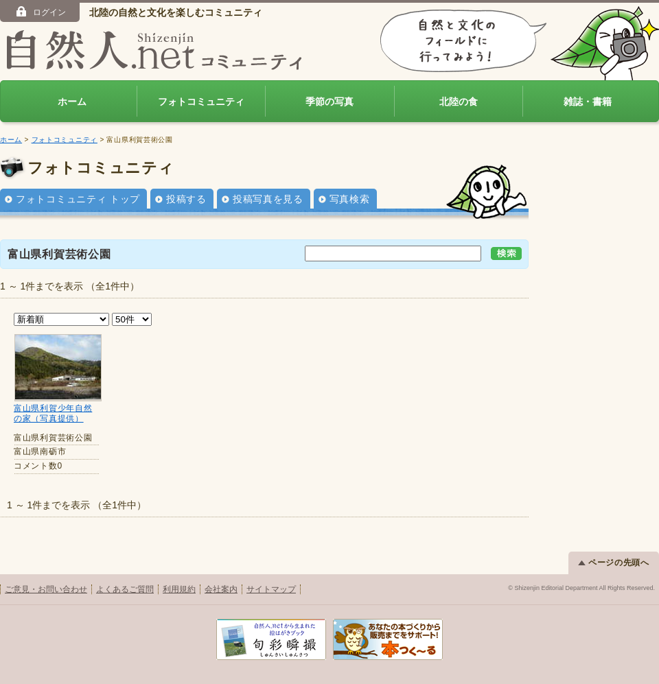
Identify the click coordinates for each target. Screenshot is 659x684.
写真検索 (350, 198)
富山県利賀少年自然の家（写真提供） (53, 413)
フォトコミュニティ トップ (78, 198)
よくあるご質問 (125, 589)
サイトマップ (271, 589)
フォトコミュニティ (201, 101)
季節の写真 (329, 101)
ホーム (72, 101)
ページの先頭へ (613, 562)
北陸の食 (458, 101)
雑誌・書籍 (588, 101)
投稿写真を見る (268, 198)
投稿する (186, 198)
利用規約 (179, 589)
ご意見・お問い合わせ (46, 589)
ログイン (40, 11)
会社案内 (221, 589)
